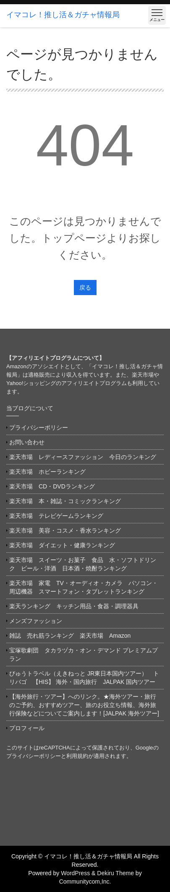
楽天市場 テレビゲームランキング (56, 515)
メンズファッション (35, 621)
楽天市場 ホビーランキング (47, 471)
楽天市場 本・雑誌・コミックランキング (65, 501)
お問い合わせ (26, 442)
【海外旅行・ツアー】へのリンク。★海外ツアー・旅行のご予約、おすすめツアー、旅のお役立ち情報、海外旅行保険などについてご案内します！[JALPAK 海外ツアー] (84, 705)
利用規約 (77, 756)
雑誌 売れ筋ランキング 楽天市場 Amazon (72, 635)
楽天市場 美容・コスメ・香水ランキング (65, 530)
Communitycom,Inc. (85, 881)
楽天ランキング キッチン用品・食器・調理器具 (74, 606)
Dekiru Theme (115, 873)
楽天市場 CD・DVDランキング (52, 486)
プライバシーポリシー (38, 427)
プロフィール (26, 728)
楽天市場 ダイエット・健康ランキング (62, 545)
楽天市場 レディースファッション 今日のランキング (82, 457)
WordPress (75, 873)
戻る (85, 287)
